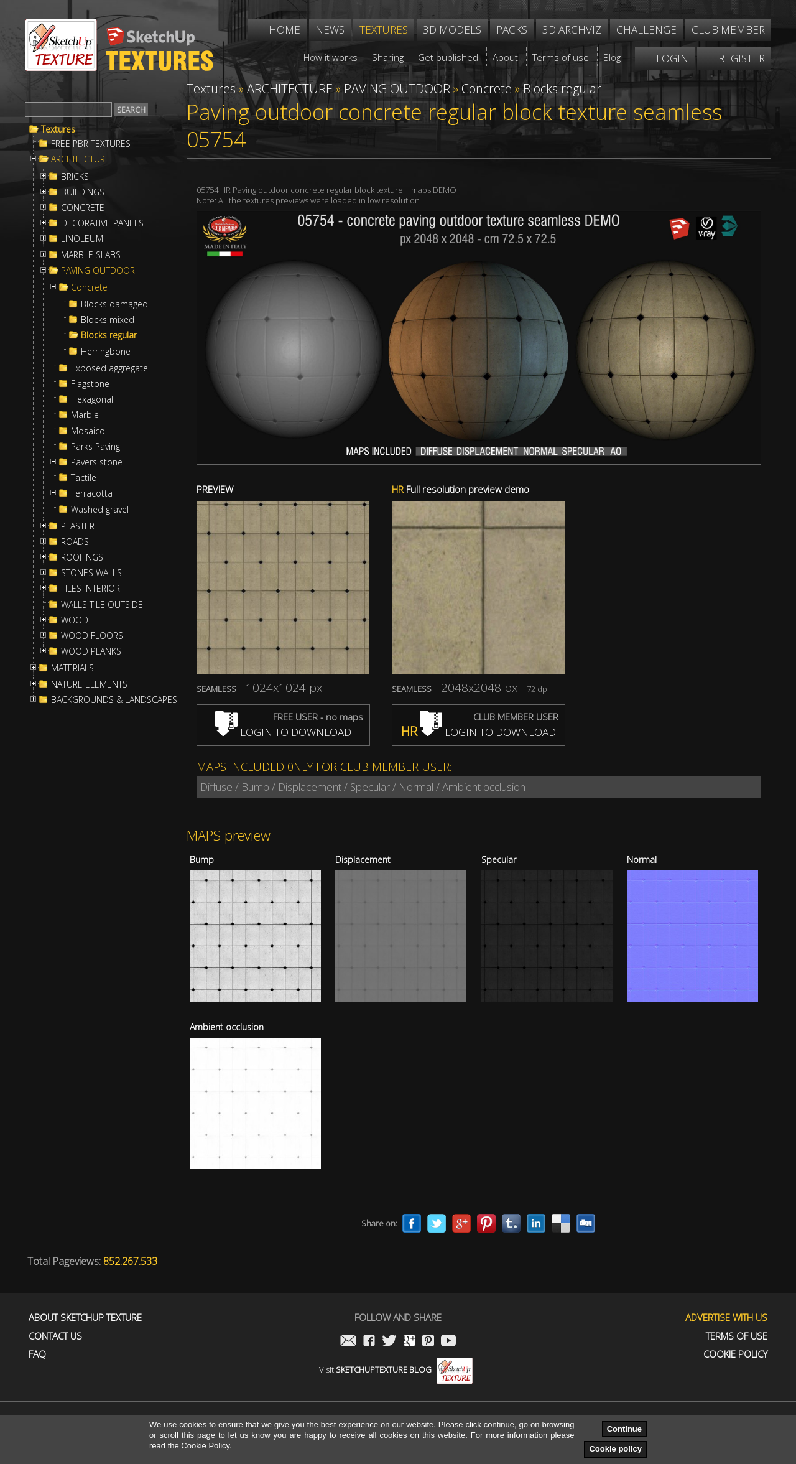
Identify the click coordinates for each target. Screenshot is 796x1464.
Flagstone (90, 383)
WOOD (74, 620)
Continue (624, 1429)
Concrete (89, 287)
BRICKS (75, 176)
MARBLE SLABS (91, 255)
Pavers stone (97, 462)
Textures (58, 129)
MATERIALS (72, 668)
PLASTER (78, 526)
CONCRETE (82, 207)
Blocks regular (109, 335)
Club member (728, 29)
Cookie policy (615, 1448)
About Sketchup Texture (85, 1317)
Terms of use (736, 1336)
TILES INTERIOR (90, 588)
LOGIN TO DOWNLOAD (283, 732)
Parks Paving (95, 446)
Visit (396, 1369)
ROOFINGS (82, 557)
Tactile (83, 477)
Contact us (55, 1336)
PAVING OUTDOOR (98, 270)
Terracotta (92, 493)
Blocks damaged (114, 304)
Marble (85, 415)
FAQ (37, 1354)
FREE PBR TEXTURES (91, 143)
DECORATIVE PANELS (102, 223)
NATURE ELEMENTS (89, 684)
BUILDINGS (82, 192)
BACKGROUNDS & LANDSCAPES (114, 700)
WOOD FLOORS (92, 635)
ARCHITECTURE (80, 159)
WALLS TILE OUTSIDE (102, 604)
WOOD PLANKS (91, 651)
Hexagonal (92, 399)
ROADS (75, 542)
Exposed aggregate (109, 368)
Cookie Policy (735, 1354)
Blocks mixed (107, 319)
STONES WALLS (91, 573)
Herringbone (106, 351)
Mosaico (88, 431)
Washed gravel (100, 509)
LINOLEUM (82, 239)
